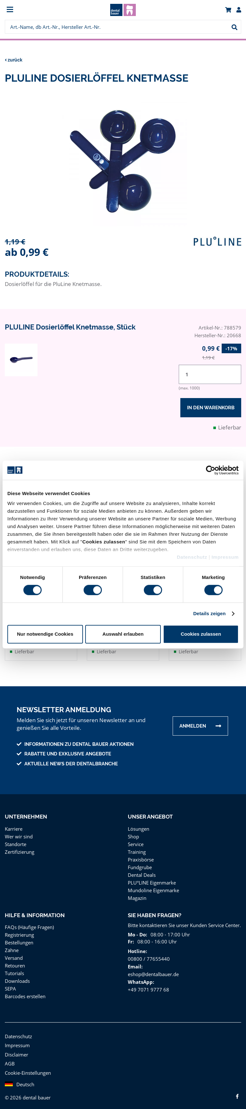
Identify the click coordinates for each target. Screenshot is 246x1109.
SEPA (11, 986)
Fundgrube (139, 865)
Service (136, 842)
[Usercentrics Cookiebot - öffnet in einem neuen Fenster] (211, 470)
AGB (10, 1061)
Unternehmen (26, 814)
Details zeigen (209, 613)
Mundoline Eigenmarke (152, 888)
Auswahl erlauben (123, 634)
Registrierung (19, 932)
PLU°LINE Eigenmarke (152, 880)
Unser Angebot (151, 814)
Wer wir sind (18, 834)
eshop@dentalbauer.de (152, 972)
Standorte (15, 842)
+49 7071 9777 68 (147, 987)
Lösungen (138, 826)
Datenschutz (192, 557)
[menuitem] (34, 10)
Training (136, 849)
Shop (133, 834)
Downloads (17, 979)
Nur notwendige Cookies (45, 634)
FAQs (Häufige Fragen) (29, 925)
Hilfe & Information (34, 913)
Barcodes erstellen (25, 994)
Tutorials (14, 971)
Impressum (225, 557)
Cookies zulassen (201, 634)
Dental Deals (141, 873)
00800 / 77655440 (147, 956)
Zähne (12, 948)
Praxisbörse (140, 857)
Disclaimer (16, 1052)
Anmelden (192, 724)
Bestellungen (19, 940)
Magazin (137, 896)
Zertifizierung (19, 849)
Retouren (15, 963)
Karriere (13, 826)
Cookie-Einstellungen (27, 1070)
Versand (13, 955)
